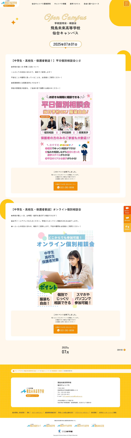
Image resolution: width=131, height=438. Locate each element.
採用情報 (94, 412)
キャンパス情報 (60, 3)
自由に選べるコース (91, 3)
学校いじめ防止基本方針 (65, 412)
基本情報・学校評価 (18, 412)
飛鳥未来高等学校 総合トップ (31, 371)
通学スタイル (75, 3)
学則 (28, 412)
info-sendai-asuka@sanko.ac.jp (72, 396)
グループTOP (18, 371)
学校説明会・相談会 (56, 371)
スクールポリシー (37, 412)
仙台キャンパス (45, 371)
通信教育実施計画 (50, 412)
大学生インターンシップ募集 (107, 412)
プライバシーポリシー (82, 412)
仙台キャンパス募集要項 (41, 3)
